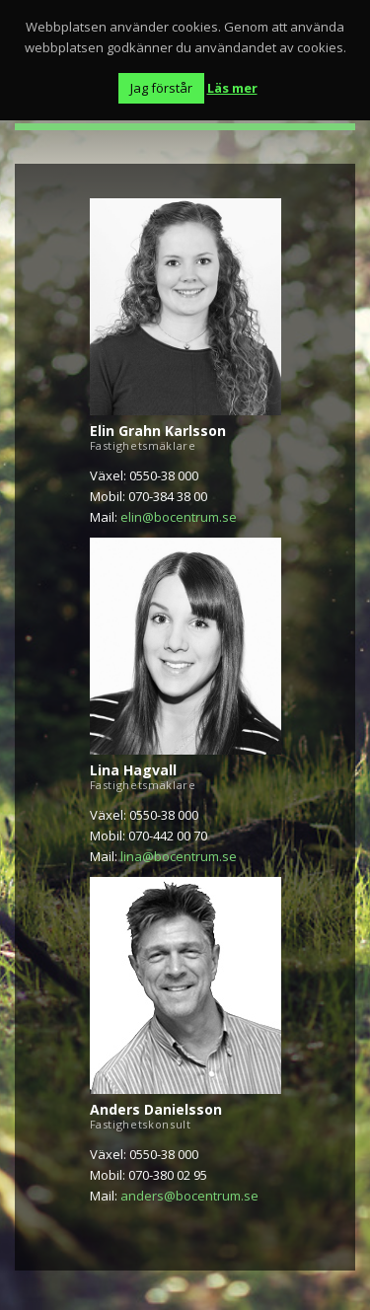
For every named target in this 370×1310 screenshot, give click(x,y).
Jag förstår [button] (161, 88)
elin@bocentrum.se (178, 517)
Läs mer (232, 88)
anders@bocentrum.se (189, 1195)
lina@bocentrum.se (178, 856)
